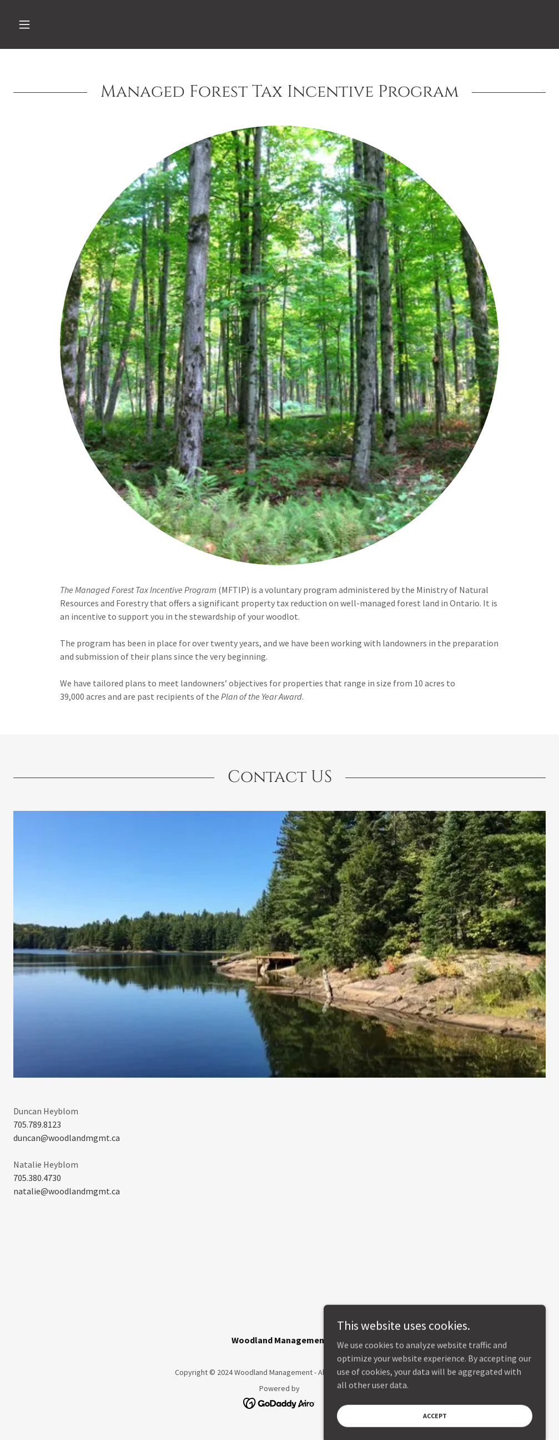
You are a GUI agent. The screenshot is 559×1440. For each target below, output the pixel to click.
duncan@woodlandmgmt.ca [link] (66, 1137)
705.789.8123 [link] (37, 1124)
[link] (279, 1402)
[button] (53, 24)
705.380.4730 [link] (37, 1177)
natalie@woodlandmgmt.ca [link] (66, 1191)
